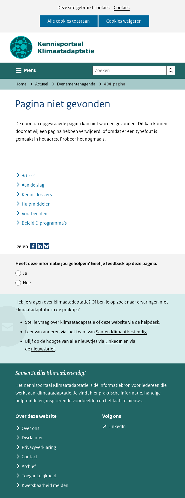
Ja (25, 273)
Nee (27, 282)
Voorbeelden (34, 213)
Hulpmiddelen (36, 204)
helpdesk (149, 322)
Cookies (122, 7)
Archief (29, 466)
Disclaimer (32, 437)
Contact (29, 456)
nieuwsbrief (43, 349)
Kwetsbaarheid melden (45, 485)
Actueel (28, 175)
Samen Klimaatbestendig (121, 332)
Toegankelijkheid (39, 476)
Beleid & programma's (44, 223)
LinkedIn (114, 341)
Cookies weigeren (124, 21)
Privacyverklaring (39, 447)
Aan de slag (33, 185)
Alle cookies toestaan (68, 21)
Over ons (30, 428)
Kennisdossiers (37, 194)
